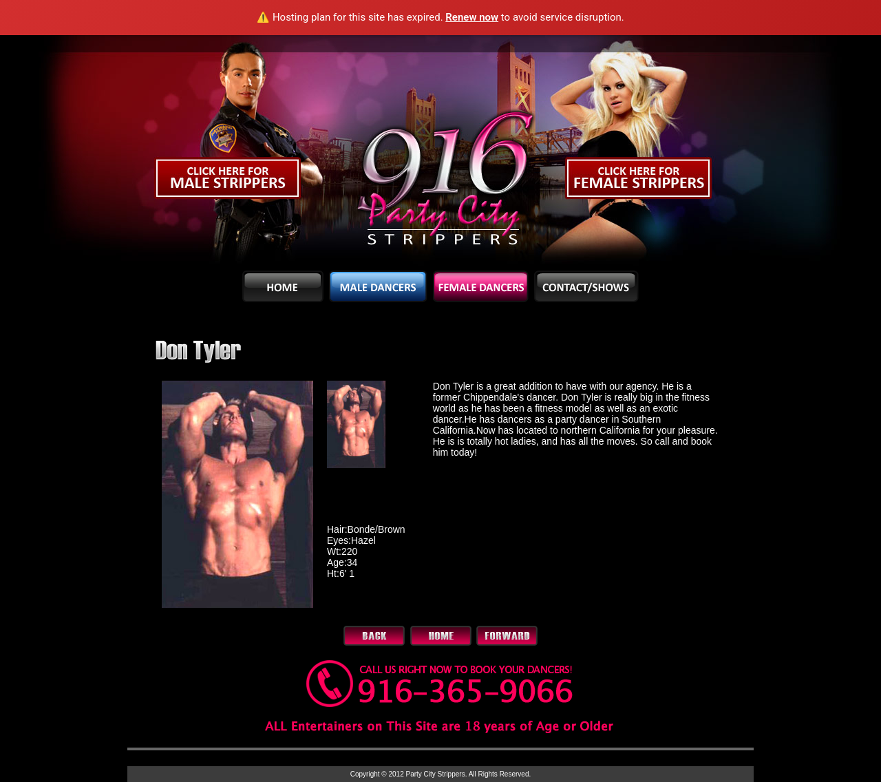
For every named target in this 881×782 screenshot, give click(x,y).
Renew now (471, 17)
